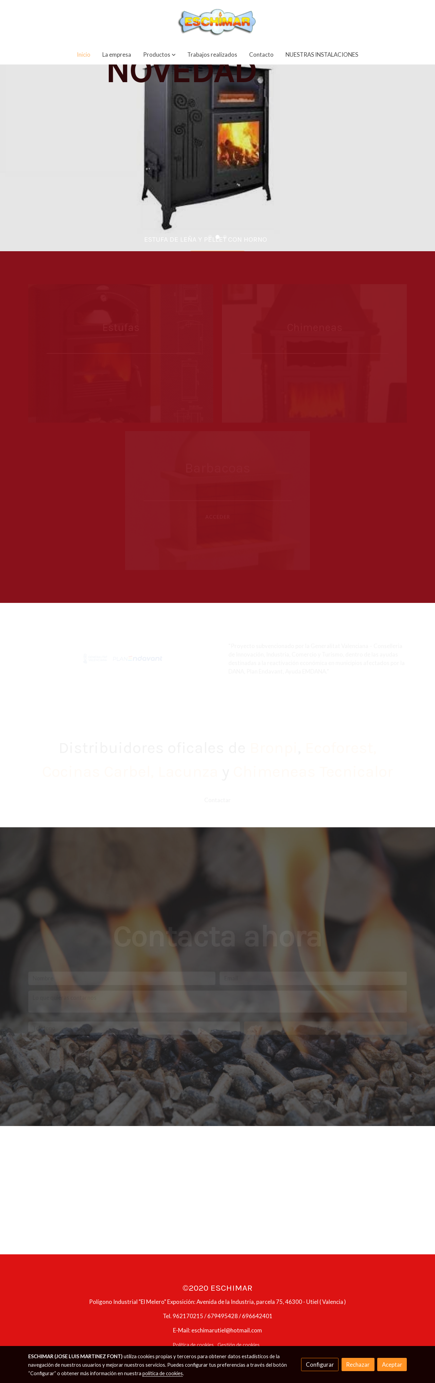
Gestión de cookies (239, 1345)
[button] (159, 54)
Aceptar (392, 1364)
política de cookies (162, 1373)
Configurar (320, 1364)
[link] (217, 22)
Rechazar (358, 1364)
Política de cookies (193, 1345)
